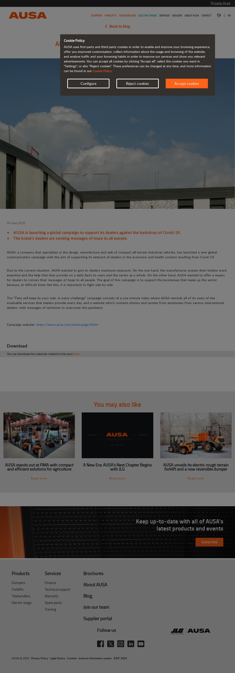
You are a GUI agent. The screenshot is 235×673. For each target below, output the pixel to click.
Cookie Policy (102, 71)
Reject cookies (137, 83)
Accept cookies (186, 83)
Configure (88, 83)
